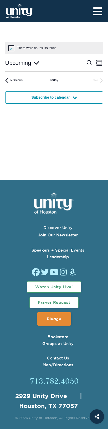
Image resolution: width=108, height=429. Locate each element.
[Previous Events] (14, 80)
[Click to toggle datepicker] (22, 63)
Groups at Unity (58, 343)
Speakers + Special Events (58, 250)
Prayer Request (54, 302)
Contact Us (58, 358)
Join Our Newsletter (58, 235)
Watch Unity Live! (54, 287)
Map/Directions (58, 365)
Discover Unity (58, 227)
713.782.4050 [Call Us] (54, 380)
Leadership (58, 257)
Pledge (54, 319)
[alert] (37, 48)
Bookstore (58, 337)
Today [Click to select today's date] (54, 80)
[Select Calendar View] (99, 63)
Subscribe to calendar (50, 97)
